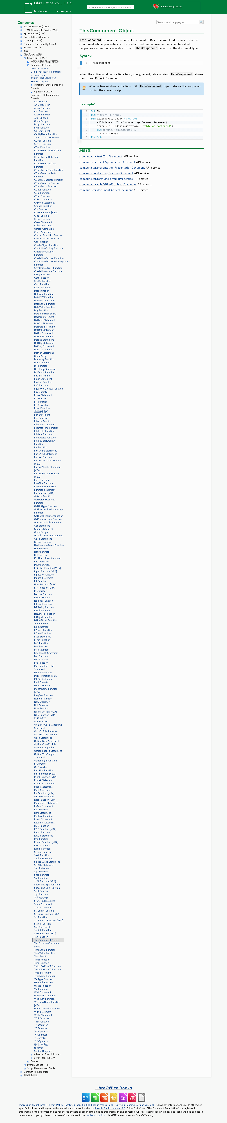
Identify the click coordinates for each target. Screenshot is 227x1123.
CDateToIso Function (45, 186)
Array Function (42, 108)
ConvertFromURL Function (48, 235)
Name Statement (43, 698)
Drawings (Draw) (33, 40)
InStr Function (42, 564)
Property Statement (44, 783)
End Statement (42, 375)
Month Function (42, 685)
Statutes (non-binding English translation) (89, 1105)
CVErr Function (42, 287)
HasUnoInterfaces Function (49, 545)
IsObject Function (43, 617)
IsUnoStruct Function (45, 620)
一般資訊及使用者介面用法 (44, 61)
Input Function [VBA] (45, 571)
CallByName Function (45, 134)
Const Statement (43, 232)
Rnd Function (41, 839)
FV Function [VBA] (44, 493)
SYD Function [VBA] (45, 933)
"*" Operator (41, 1028)
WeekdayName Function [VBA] (47, 1003)
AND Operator (42, 104)
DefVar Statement (44, 352)
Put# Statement (42, 790)
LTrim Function (42, 640)
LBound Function (43, 630)
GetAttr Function (43, 496)
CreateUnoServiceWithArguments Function (49, 263)
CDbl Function (42, 193)
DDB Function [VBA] (45, 313)
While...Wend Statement (47, 1008)
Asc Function (41, 111)
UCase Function (42, 985)
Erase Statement (43, 395)
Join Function (41, 623)
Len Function (41, 646)
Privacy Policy (55, 1105)
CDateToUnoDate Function (48, 179)
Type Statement (42, 972)
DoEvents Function (44, 372)
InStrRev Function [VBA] (47, 568)
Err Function (40, 401)
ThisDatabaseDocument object (47, 945)
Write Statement (43, 1015)
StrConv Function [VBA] (47, 914)
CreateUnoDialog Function (48, 248)
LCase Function (42, 633)
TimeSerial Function (45, 949)
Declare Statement (44, 317)
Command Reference (42, 65)
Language (61, 11)
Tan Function (41, 936)
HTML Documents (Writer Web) (41, 30)
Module (39, 11)
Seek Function (41, 855)
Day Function (41, 310)
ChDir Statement (43, 199)
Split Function (41, 891)
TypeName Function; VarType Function (45, 977)
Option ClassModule (45, 744)
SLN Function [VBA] (45, 881)
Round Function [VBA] (46, 842)
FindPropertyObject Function (44, 442)
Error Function (42, 408)
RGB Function (41, 825)
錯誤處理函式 (41, 411)
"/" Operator (40, 1034)
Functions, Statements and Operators (47, 86)
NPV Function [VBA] (45, 715)
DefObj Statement (44, 343)
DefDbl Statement (44, 330)
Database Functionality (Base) (40, 44)
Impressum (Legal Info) (32, 1105)
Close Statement (43, 222)
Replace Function (43, 816)
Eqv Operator (41, 392)
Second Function (43, 852)
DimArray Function (44, 359)
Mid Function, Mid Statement (44, 667)
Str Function (40, 917)
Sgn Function (41, 871)
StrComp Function (44, 910)
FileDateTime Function (46, 427)
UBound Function (43, 982)
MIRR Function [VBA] (46, 675)
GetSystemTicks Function (48, 522)
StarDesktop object (44, 901)
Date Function (41, 290)
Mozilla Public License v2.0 (110, 1108)
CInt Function (41, 215)
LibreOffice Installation (36, 1071)
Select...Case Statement (47, 137)
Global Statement (43, 529)
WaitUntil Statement (45, 995)
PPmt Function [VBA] (45, 777)
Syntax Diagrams (40, 81)
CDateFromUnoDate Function (45, 175)
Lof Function (41, 659)
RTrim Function (42, 848)
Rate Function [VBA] (45, 799)
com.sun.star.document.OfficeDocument (106, 189)
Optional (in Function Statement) (45, 762)
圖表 (26, 51)
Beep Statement (43, 124)
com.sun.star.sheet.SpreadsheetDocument (107, 161)
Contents (25, 22)
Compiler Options (40, 68)
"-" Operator (41, 1025)
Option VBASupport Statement (45, 755)
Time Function (41, 956)
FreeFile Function (43, 483)
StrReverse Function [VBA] (48, 920)
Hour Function (42, 551)
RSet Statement (42, 845)
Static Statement (43, 904)
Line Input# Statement (46, 653)
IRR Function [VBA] (44, 587)
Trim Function (41, 963)
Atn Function (41, 117)
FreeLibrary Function (45, 486)
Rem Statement (42, 812)
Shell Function (42, 874)
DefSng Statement (44, 346)
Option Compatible (44, 228)
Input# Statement (43, 578)
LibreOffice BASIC (37, 58)
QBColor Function (44, 796)
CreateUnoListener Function (44, 253)
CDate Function (42, 189)
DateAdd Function (44, 294)
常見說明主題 (31, 1075)
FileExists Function (44, 431)
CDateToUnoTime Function (48, 170)
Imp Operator (41, 561)
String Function (42, 923)
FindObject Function (45, 437)
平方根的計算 (41, 897)
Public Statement (43, 786)
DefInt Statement (43, 336)
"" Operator (40, 1038)
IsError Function (43, 604)
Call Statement (42, 131)
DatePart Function (44, 300)
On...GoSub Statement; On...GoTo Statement (46, 733)
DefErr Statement (43, 333)
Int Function (40, 581)
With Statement (42, 1011)
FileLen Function (43, 434)
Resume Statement (44, 822)
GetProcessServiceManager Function (49, 511)
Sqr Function (41, 894)
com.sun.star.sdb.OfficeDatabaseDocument (108, 184)
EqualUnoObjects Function (48, 388)
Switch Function (43, 930)
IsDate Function (42, 597)
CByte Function (42, 144)
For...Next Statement (45, 450)
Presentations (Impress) (36, 37)
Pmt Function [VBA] (45, 773)
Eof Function (41, 385)
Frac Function (41, 480)
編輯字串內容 (41, 1044)
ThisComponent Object (46, 940)
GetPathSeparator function (48, 516)
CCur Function (42, 147)
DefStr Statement (43, 349)
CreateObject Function (46, 245)
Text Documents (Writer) (37, 26)
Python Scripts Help (38, 1064)
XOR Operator (42, 1018)
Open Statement (43, 737)
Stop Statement (42, 907)
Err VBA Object (42, 405)
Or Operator (40, 767)
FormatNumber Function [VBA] (47, 468)
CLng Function (42, 219)
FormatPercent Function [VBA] (47, 475)
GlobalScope (41, 121)
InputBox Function (44, 574)
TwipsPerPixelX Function (47, 966)
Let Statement (41, 649)
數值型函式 (40, 718)
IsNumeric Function (44, 613)
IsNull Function (42, 610)
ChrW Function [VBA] (46, 212)
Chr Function (41, 209)
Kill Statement (41, 626)
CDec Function (42, 196)
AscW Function (42, 114)
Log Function (41, 662)
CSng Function (42, 274)
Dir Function (40, 365)
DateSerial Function (45, 303)
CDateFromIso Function (47, 183)
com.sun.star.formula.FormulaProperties (106, 178)
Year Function (41, 1021)
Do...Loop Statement (45, 369)
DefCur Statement (44, 323)
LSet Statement (42, 636)
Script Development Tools (41, 1068)
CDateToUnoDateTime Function (46, 158)
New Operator (42, 702)
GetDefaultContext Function (44, 501)
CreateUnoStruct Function (48, 268)
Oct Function (41, 721)
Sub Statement (42, 927)
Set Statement (42, 868)
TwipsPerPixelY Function (47, 969)
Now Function (41, 708)
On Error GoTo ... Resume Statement (48, 726)
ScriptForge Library (44, 1057)
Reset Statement (43, 819)
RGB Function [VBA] (45, 829)
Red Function (41, 809)
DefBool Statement (44, 320)
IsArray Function (43, 594)
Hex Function (41, 548)
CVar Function (41, 284)
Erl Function (40, 398)
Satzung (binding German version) (135, 1105)
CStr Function (41, 277)
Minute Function (43, 672)
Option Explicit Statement (48, 750)
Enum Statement (43, 378)
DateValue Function (44, 307)
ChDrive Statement (44, 202)
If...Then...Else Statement (47, 558)
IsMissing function (44, 607)
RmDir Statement (43, 835)
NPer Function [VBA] (45, 711)
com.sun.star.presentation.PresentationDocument (112, 167)
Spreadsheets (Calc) (34, 33)
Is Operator (40, 591)
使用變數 (38, 1047)
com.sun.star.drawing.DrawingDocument (106, 172)
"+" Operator (41, 1031)
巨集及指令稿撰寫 (33, 54)
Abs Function (41, 101)
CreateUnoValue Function (48, 271)
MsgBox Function (43, 695)
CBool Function (42, 140)
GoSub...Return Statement (48, 535)
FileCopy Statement (44, 424)
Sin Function (41, 878)
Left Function (41, 643)
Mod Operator (41, 682)
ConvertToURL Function (47, 238)
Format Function (43, 457)
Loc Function (41, 656)
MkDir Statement (43, 679)
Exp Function (41, 418)
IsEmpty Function (43, 600)
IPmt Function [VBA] (45, 584)
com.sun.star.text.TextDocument (100, 156)
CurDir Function (42, 281)
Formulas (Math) (33, 47)
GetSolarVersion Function (48, 519)
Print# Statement (43, 780)
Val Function (41, 989)
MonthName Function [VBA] (46, 690)
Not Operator (41, 705)
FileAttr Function (43, 421)
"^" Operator (41, 1041)
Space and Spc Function (47, 884)
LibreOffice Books (113, 1087)
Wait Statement (42, 992)
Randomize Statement (46, 803)
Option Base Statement (46, 741)
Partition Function (44, 770)
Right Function (42, 832)
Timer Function (42, 959)
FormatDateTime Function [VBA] (48, 462)
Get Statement (42, 525)
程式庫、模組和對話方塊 (43, 78)
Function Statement (44, 489)
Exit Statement (42, 414)
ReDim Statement (43, 806)
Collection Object (43, 225)
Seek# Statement (43, 858)
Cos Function (41, 241)
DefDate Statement (44, 326)
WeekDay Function (44, 998)
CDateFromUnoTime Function (45, 165)
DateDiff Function (44, 297)
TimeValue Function (44, 953)
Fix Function (40, 447)
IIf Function (40, 555)
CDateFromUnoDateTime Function (47, 152)
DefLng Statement (44, 339)
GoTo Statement (43, 538)
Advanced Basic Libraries (47, 1054)
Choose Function (43, 206)
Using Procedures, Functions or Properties (46, 73)
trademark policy (95, 1115)
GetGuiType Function (45, 506)
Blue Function (41, 127)
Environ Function (43, 382)
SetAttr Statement (44, 865)
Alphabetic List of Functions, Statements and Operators (45, 95)
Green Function (42, 542)
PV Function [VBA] (44, 793)
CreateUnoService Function (49, 258)
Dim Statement (42, 362)
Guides (34, 1061)
